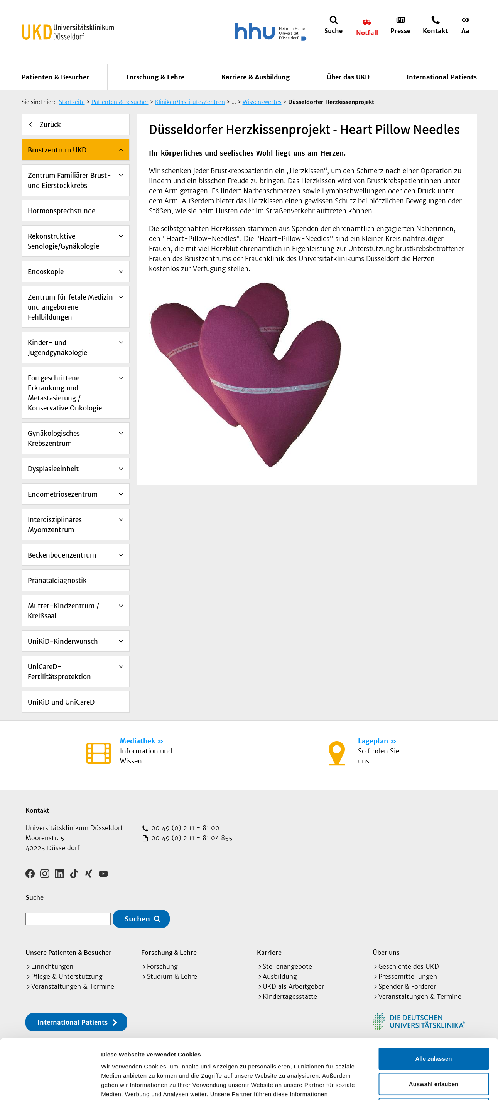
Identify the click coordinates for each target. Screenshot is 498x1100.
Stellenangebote (287, 966)
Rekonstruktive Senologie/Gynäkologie (63, 241)
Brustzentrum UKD (57, 150)
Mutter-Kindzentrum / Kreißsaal (63, 611)
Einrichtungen (52, 966)
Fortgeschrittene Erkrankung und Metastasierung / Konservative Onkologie (65, 393)
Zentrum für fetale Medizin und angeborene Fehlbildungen (70, 307)
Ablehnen (433, 1049)
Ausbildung (280, 976)
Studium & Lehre (172, 976)
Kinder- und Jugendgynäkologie (57, 347)
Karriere (269, 952)
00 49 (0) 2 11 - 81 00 (184, 828)
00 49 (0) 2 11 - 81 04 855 (191, 838)
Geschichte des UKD (408, 966)
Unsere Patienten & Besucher (68, 952)
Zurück (50, 125)
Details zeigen (410, 1085)
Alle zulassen (433, 999)
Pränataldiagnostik (57, 580)
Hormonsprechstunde (61, 211)
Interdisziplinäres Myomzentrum (55, 525)
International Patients (442, 77)
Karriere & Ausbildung (255, 77)
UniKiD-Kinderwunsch (63, 641)
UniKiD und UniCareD (61, 702)
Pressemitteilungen (407, 976)
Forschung (162, 966)
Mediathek (137, 741)
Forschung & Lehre (155, 77)
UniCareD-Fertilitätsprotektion (59, 672)
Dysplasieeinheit (53, 469)
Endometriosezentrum (63, 494)
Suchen (137, 918)
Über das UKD (348, 77)
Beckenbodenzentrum (62, 555)
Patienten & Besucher (55, 77)
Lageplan (373, 741)
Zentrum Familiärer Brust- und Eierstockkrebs (69, 180)
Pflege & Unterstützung (67, 976)
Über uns (386, 952)
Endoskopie (46, 272)
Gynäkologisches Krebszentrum (54, 438)
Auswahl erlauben (433, 1024)
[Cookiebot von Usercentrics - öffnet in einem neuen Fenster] (50, 1085)
